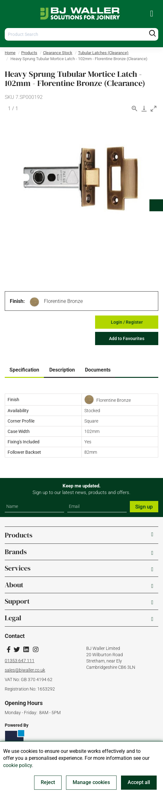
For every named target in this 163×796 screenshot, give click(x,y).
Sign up (144, 506)
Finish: (17, 301)
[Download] (144, 108)
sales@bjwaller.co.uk (25, 670)
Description (62, 370)
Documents (98, 370)
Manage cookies (91, 782)
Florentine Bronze (63, 301)
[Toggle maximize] (153, 108)
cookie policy (17, 765)
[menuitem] (152, 13)
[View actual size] (134, 108)
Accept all (139, 782)
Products (29, 52)
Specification (24, 370)
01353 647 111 (19, 660)
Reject (48, 782)
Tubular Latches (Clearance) (103, 52)
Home (10, 52)
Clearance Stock (57, 52)
